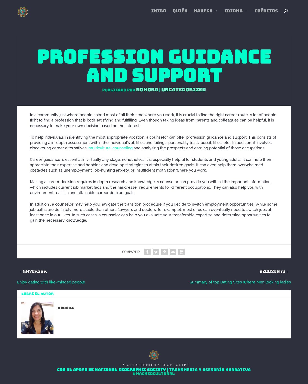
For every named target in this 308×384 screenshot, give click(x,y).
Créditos (266, 14)
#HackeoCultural (154, 374)
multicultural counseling (111, 148)
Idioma (233, 14)
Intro (158, 14)
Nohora (147, 89)
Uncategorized (183, 89)
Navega (203, 14)
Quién (180, 14)
